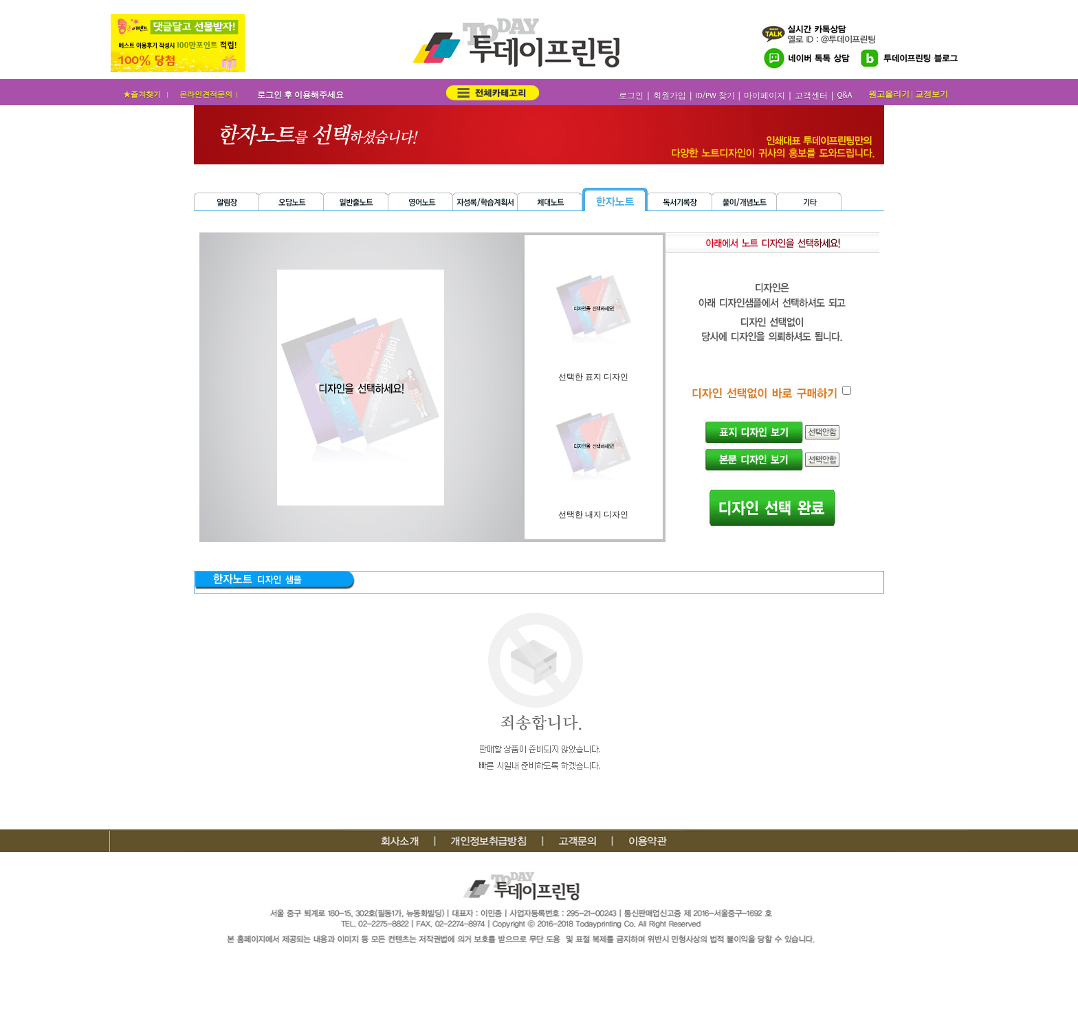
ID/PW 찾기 (714, 95)
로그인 (631, 95)
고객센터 (811, 95)
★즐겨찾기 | (146, 94)
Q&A (844, 95)
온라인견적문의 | (209, 94)
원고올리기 (889, 94)
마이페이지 (764, 95)
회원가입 (669, 95)
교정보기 (931, 94)
